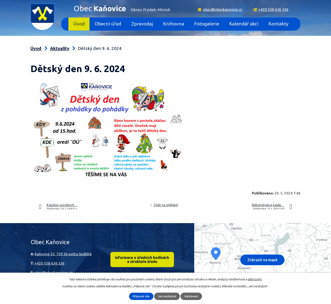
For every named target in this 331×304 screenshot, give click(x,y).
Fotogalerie (206, 23)
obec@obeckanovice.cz (222, 9)
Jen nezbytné (167, 296)
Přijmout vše (141, 296)
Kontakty (278, 23)
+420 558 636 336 (273, 9)
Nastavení (191, 296)
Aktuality (59, 48)
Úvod (79, 23)
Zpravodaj (142, 23)
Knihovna (173, 23)
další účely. (255, 279)
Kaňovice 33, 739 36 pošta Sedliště (63, 254)
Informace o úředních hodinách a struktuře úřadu (142, 260)
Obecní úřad (108, 23)
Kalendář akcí (243, 23)
